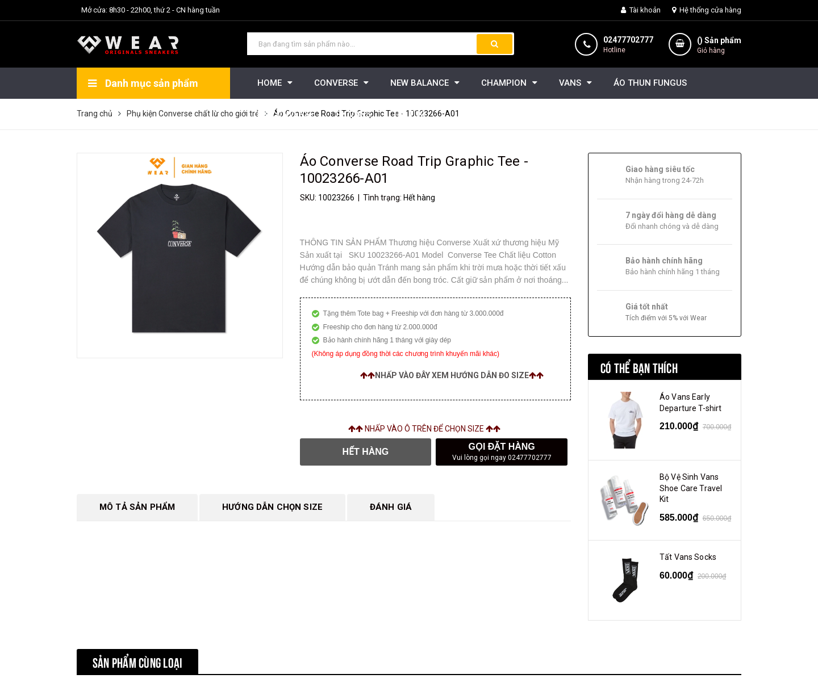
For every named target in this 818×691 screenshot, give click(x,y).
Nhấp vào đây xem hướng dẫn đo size (452, 375)
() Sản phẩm (719, 46)
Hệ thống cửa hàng (706, 10)
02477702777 (628, 39)
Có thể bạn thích (639, 366)
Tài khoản (641, 10)
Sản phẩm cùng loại (137, 661)
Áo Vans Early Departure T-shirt (690, 402)
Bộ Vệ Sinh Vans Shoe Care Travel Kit (691, 488)
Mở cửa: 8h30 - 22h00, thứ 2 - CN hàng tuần (150, 10)
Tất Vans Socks (688, 557)
